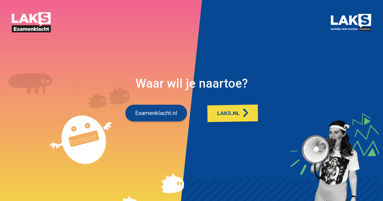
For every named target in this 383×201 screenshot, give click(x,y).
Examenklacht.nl (156, 113)
